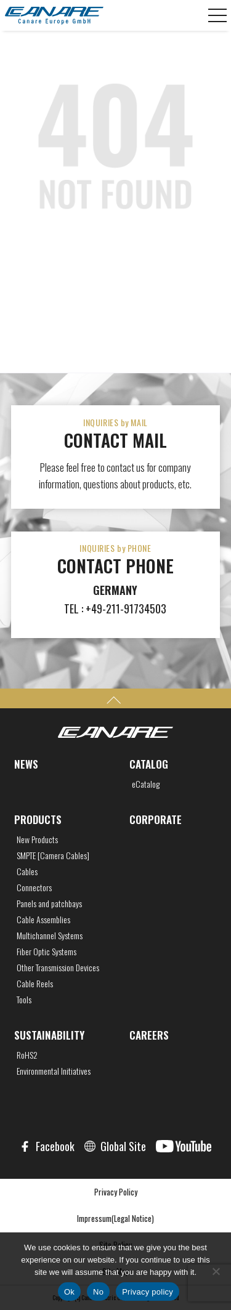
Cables (27, 871)
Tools (24, 999)
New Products (37, 839)
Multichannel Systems (50, 935)
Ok (69, 1291)
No (98, 1291)
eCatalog (146, 784)
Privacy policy (147, 1291)
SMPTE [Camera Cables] (53, 855)
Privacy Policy (115, 1192)
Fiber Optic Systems (46, 951)
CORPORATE (155, 819)
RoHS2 (27, 1055)
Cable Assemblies (43, 919)
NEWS (26, 764)
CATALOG (148, 764)
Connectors (34, 887)
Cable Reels (35, 983)
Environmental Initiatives (54, 1071)
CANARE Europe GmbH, (54, 15)
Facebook (55, 1146)
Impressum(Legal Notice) (115, 1218)
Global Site (123, 1146)
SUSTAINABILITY (49, 1035)
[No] (215, 1271)
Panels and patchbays (49, 903)
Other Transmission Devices (58, 967)
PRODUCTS (38, 819)
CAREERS (149, 1035)
